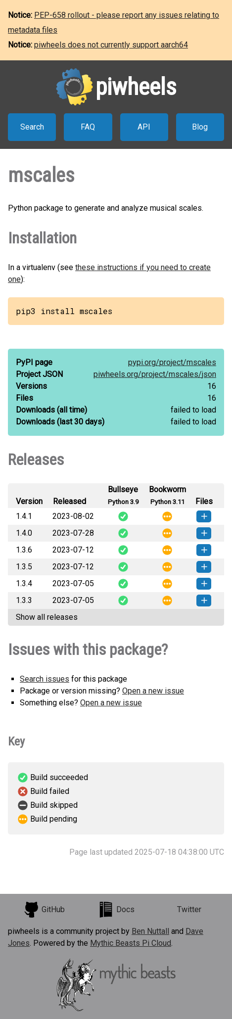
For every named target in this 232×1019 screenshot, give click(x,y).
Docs (116, 910)
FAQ (88, 127)
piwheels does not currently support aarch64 (111, 44)
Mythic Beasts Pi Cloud (130, 943)
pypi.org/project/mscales (172, 362)
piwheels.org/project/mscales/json (154, 374)
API (144, 127)
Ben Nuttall (150, 931)
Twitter (189, 909)
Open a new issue (153, 690)
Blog (200, 127)
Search (32, 127)
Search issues (44, 679)
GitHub (44, 910)
